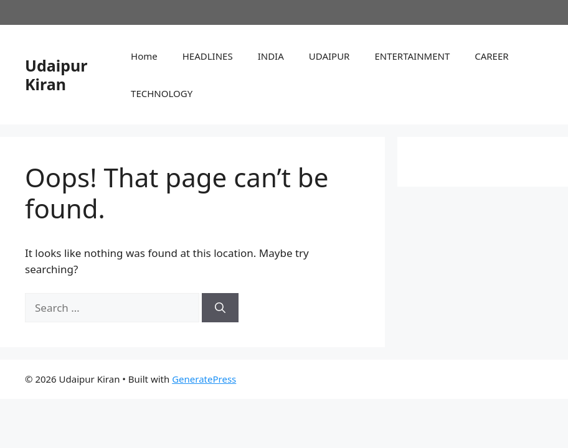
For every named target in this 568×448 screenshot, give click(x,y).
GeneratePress (204, 379)
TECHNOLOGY (161, 93)
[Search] (220, 308)
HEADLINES (207, 56)
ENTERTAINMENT (412, 56)
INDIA (271, 56)
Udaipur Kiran (56, 75)
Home (144, 56)
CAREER (491, 56)
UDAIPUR (329, 56)
